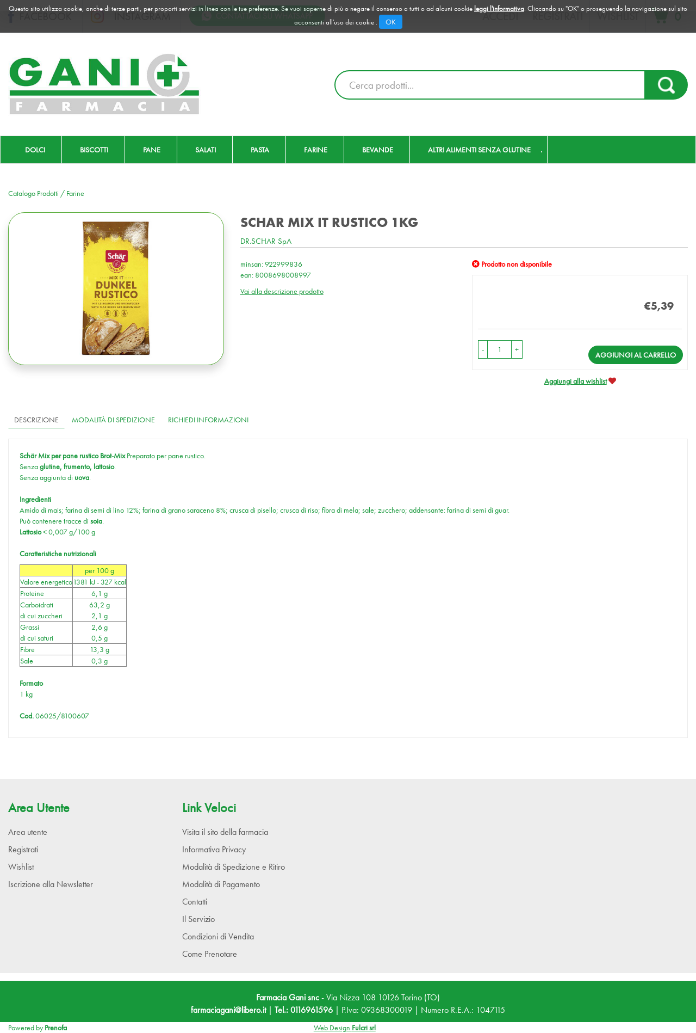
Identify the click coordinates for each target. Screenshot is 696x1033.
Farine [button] (315, 150)
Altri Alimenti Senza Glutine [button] (479, 150)
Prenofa (56, 1027)
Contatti (194, 901)
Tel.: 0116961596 (304, 1010)
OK (391, 22)
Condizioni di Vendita (218, 936)
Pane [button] (151, 150)
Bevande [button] (377, 150)
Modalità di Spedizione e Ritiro (233, 866)
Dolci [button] (35, 150)
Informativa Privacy (214, 849)
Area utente (27, 832)
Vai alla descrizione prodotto (282, 291)
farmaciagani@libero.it (228, 1010)
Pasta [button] (260, 150)
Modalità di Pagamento (221, 884)
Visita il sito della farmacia (225, 832)
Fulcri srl (364, 1027)
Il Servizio (198, 919)
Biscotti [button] (94, 150)
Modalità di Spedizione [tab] (113, 420)
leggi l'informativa (499, 8)
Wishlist (21, 866)
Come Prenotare (209, 954)
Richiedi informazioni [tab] (208, 420)
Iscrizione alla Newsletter (50, 884)
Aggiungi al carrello (635, 355)
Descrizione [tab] (36, 420)
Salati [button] (205, 150)
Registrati (23, 849)
